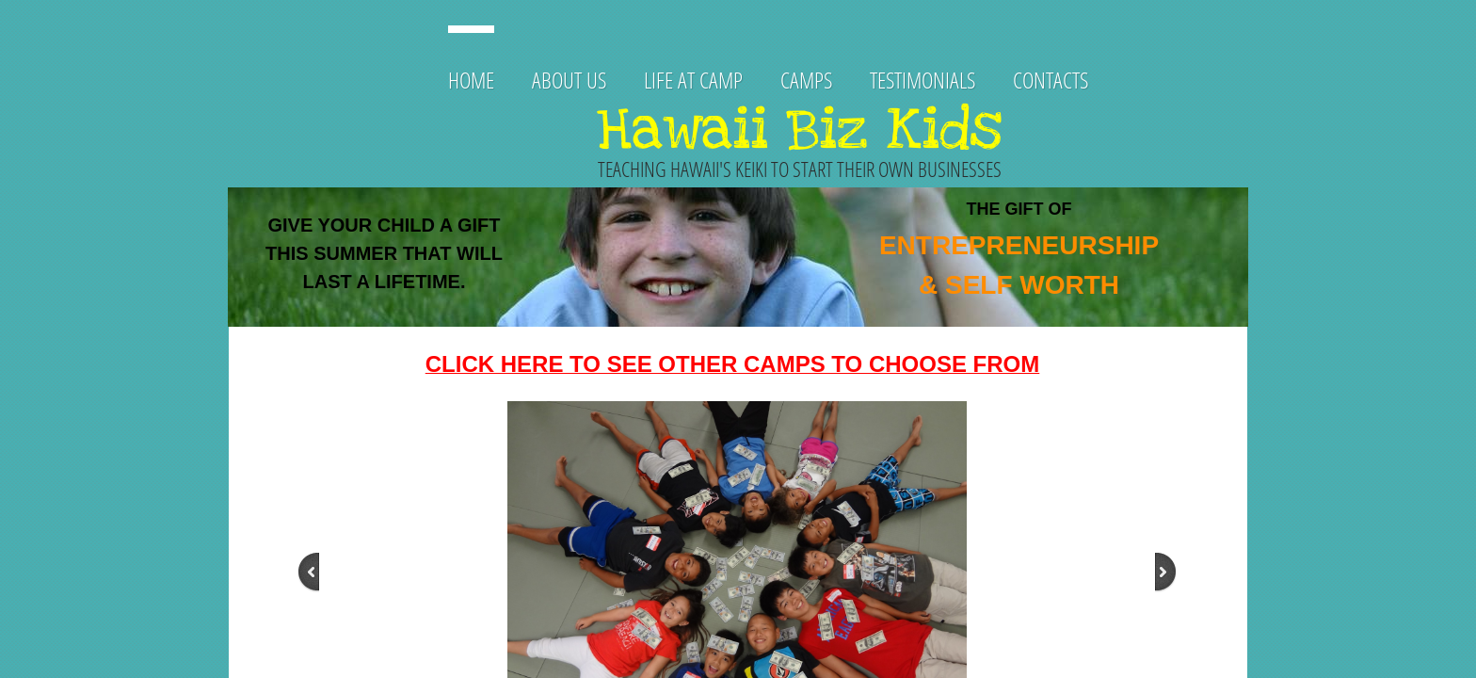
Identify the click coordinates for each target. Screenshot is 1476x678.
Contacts (1050, 79)
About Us (569, 79)
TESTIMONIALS (922, 79)
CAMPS (806, 79)
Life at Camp (693, 79)
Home (471, 79)
